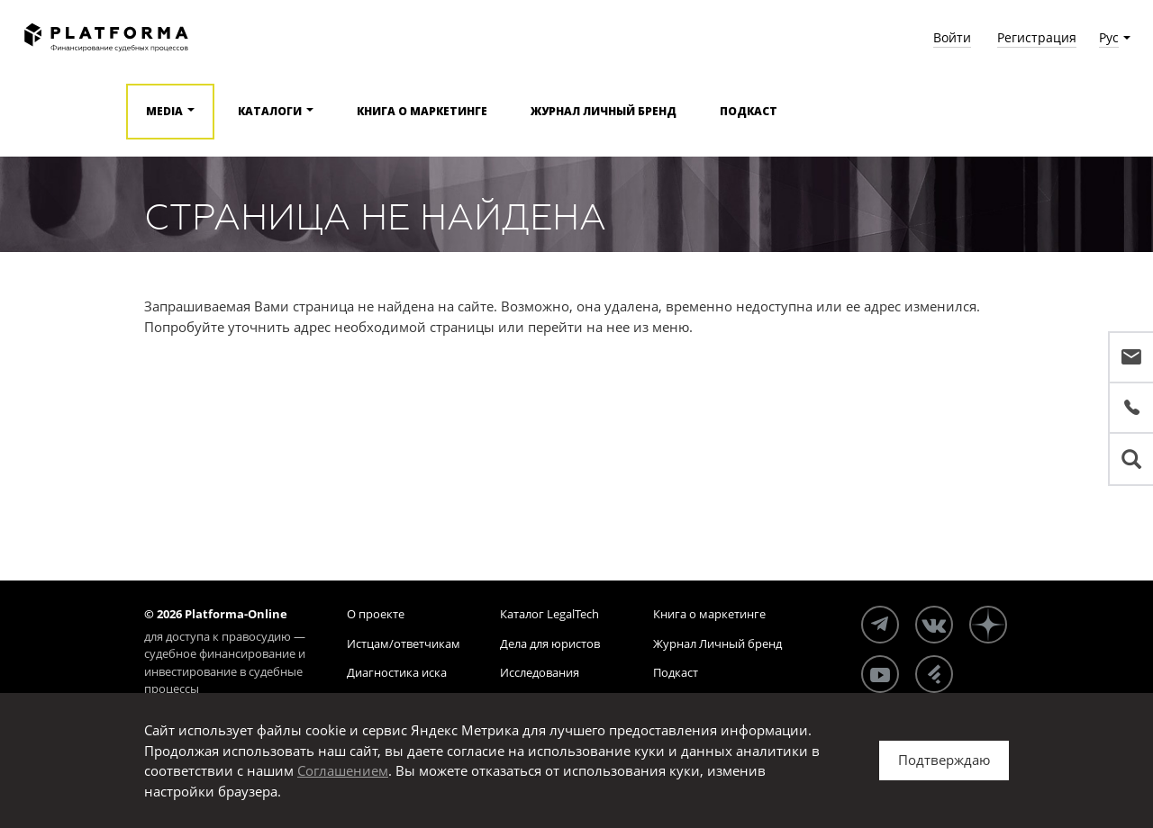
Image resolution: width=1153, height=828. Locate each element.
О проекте (375, 614)
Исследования (539, 672)
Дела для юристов (550, 643)
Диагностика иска (397, 672)
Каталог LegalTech (549, 614)
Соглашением (342, 770)
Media (164, 111)
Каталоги (270, 111)
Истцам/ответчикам (403, 643)
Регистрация (1036, 37)
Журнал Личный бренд (603, 111)
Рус (1109, 37)
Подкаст (748, 111)
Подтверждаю (944, 760)
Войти (952, 37)
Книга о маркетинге (422, 111)
